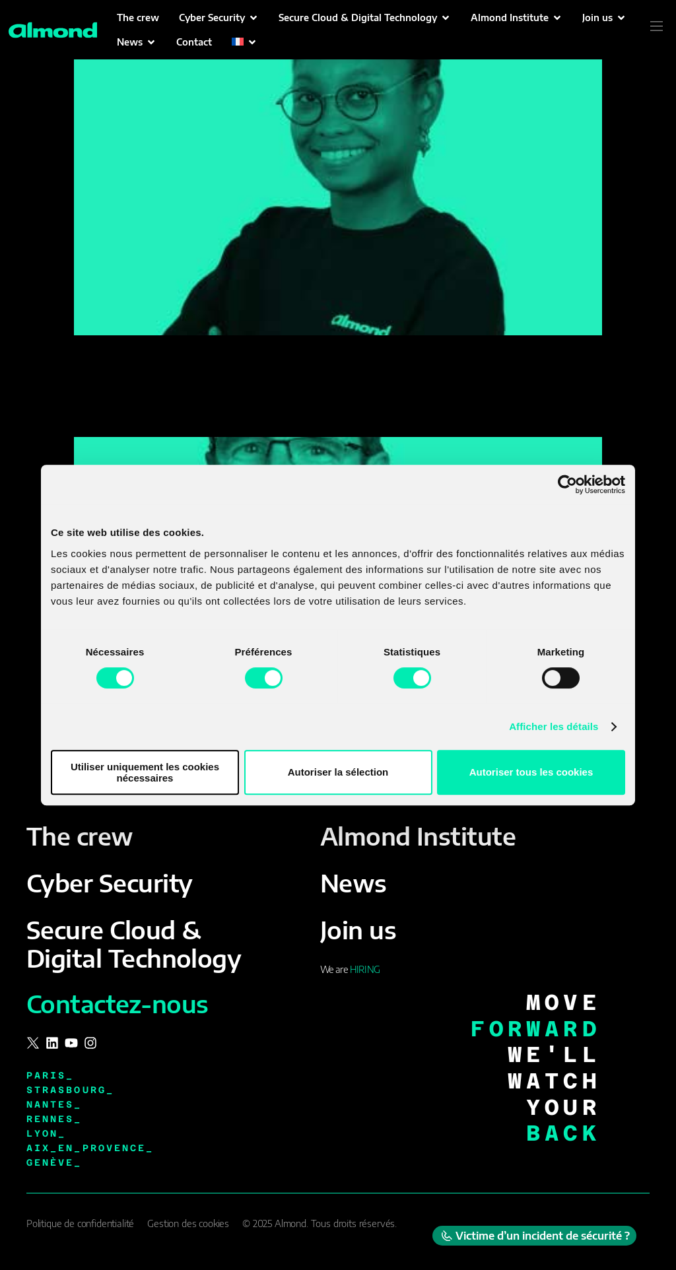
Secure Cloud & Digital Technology (133, 944)
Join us (358, 930)
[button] (218, 17)
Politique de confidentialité (80, 1223)
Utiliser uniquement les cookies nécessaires (145, 772)
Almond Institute (418, 836)
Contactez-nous (117, 1004)
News (353, 883)
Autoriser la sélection (338, 772)
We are (350, 969)
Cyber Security (109, 883)
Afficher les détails (553, 726)
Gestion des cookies (188, 1223)
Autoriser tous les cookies (531, 772)
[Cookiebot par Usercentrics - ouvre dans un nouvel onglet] (567, 484)
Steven (102, 414)
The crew (79, 836)
